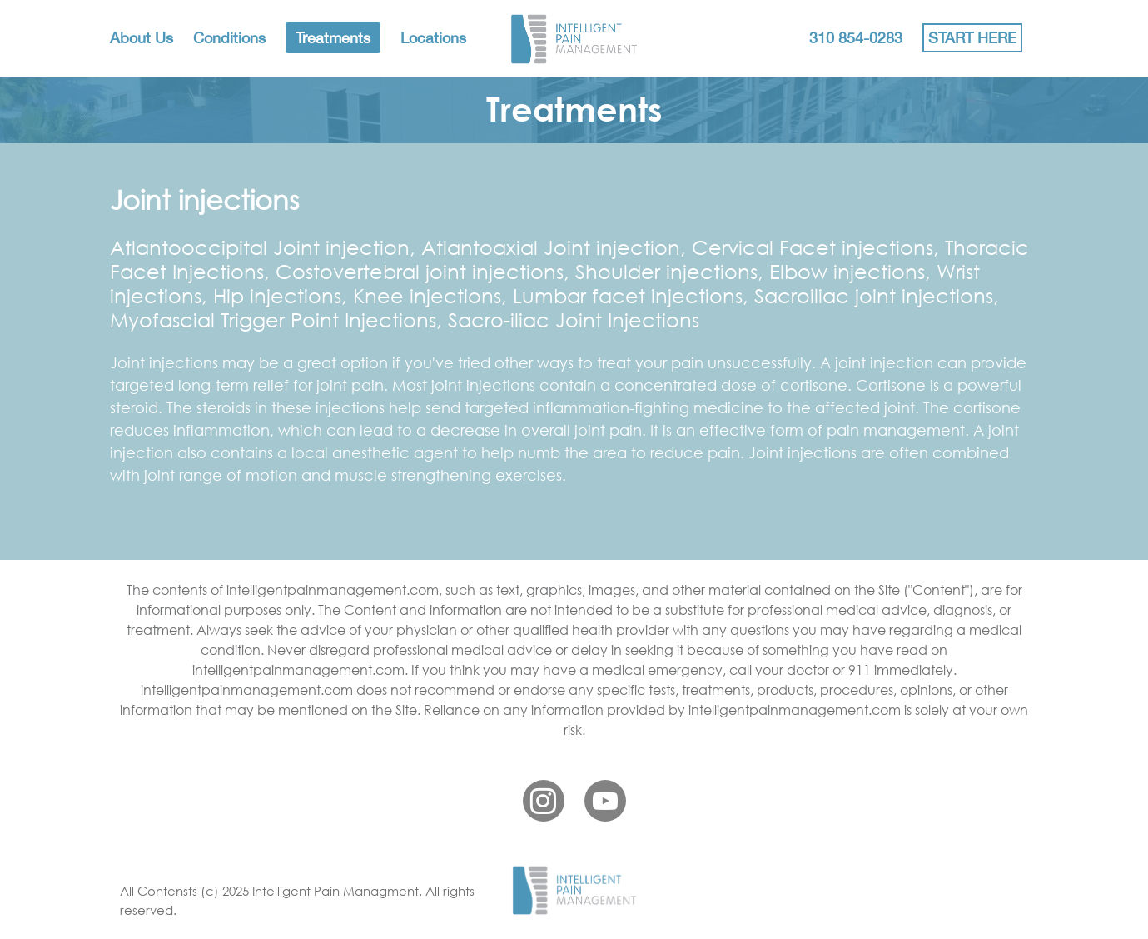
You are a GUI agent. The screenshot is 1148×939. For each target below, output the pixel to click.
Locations (433, 38)
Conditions (229, 38)
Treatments (333, 38)
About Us (141, 38)
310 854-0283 (855, 38)
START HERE (972, 38)
